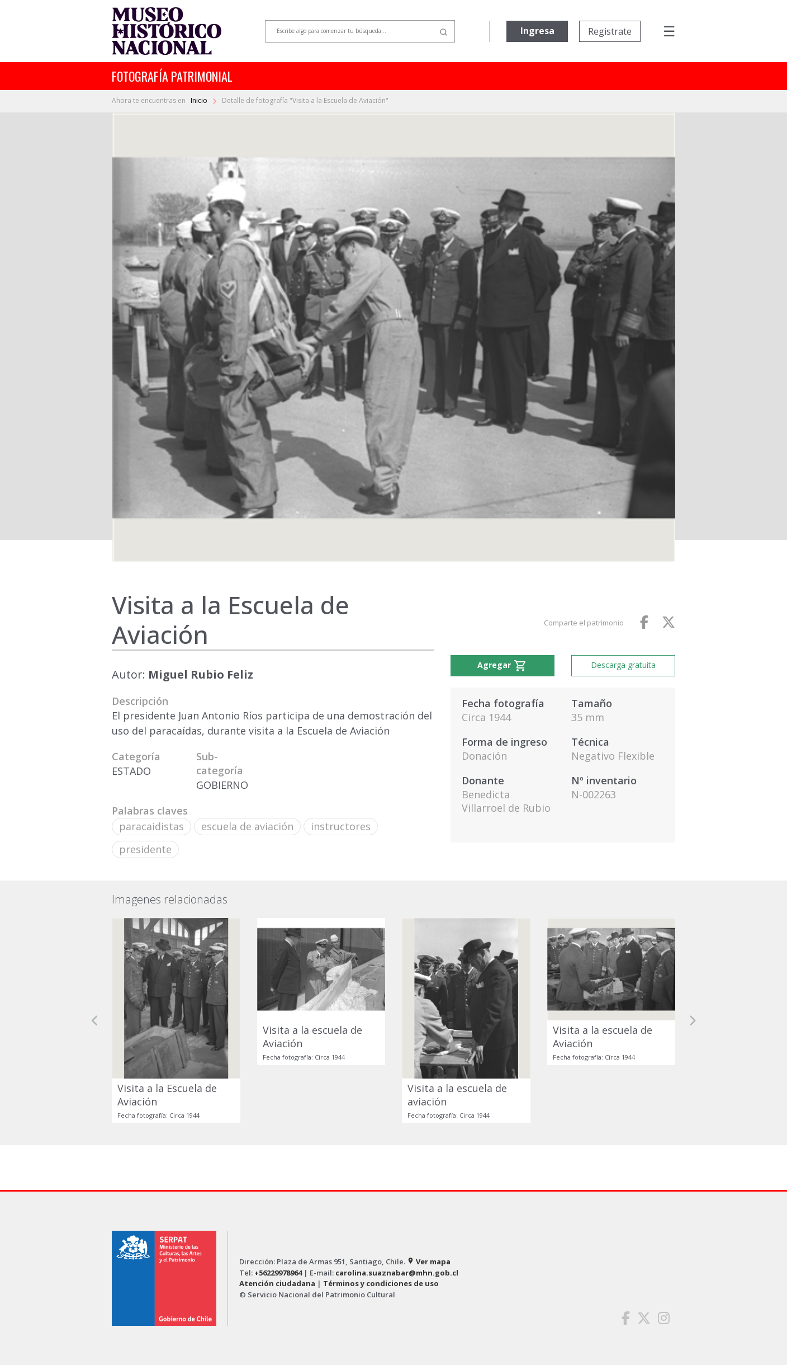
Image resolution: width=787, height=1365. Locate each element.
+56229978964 (278, 1273)
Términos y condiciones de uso (381, 1283)
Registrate (610, 31)
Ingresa (537, 31)
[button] (95, 1020)
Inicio (200, 100)
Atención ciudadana (277, 1283)
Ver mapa (429, 1261)
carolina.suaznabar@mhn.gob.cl (396, 1273)
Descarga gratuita (623, 665)
